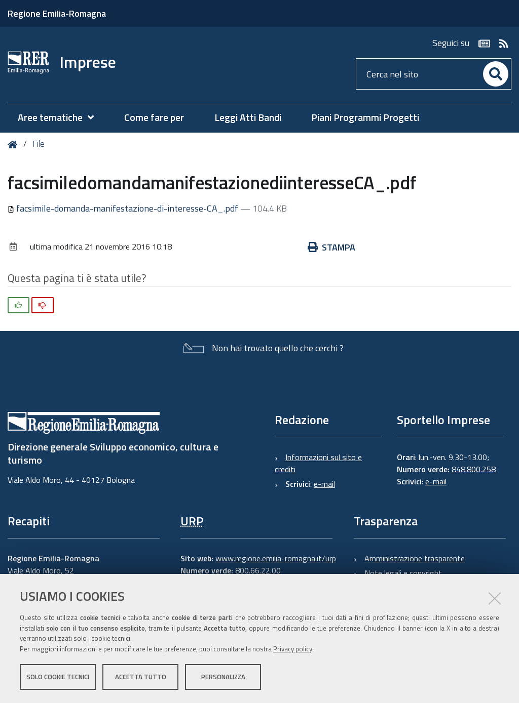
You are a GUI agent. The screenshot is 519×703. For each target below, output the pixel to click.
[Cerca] (495, 74)
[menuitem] (61, 117)
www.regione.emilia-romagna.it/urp (275, 558)
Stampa (331, 247)
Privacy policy (292, 649)
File (38, 143)
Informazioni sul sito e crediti (318, 463)
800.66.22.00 (258, 570)
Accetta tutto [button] (140, 677)
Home (14, 144)
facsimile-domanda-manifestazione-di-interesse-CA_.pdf (124, 208)
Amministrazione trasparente (414, 558)
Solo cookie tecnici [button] (57, 677)
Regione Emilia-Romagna (57, 13)
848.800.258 (474, 469)
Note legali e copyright (403, 573)
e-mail (324, 484)
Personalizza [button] (223, 677)
